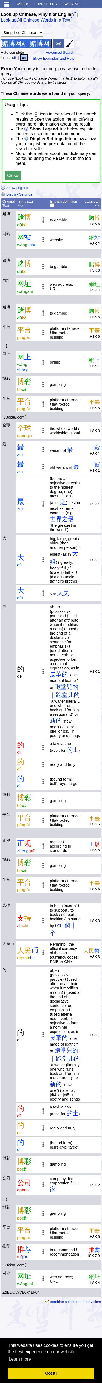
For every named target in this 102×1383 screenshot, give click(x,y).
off (14, 58)
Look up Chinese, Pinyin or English (37, 14)
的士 (73, 749)
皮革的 (59, 674)
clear (97, 1302)
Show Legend (14, 188)
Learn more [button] (20, 1359)
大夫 (63, 593)
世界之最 (62, 519)
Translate (71, 4)
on (24, 58)
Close (12, 175)
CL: (60, 926)
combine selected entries (70, 1302)
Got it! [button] (51, 1373)
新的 (56, 720)
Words (23, 4)
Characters (45, 4)
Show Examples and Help (54, 58)
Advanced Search (60, 52)
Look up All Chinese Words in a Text (35, 20)
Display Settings (16, 194)
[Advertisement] (57, 1323)
